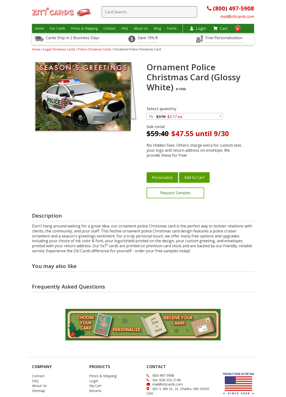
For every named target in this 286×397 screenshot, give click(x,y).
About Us (141, 28)
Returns (95, 390)
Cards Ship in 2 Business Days (72, 37)
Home (39, 28)
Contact (109, 28)
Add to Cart (194, 177)
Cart (220, 28)
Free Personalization (224, 37)
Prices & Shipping (84, 28)
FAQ (124, 28)
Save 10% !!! (148, 37)
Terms (172, 28)
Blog (157, 28)
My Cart (95, 385)
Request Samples (175, 192)
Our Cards (57, 28)
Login (198, 28)
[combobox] (185, 116)
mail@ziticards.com (237, 16)
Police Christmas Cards (95, 49)
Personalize (162, 177)
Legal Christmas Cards (59, 49)
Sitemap (38, 390)
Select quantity (161, 109)
